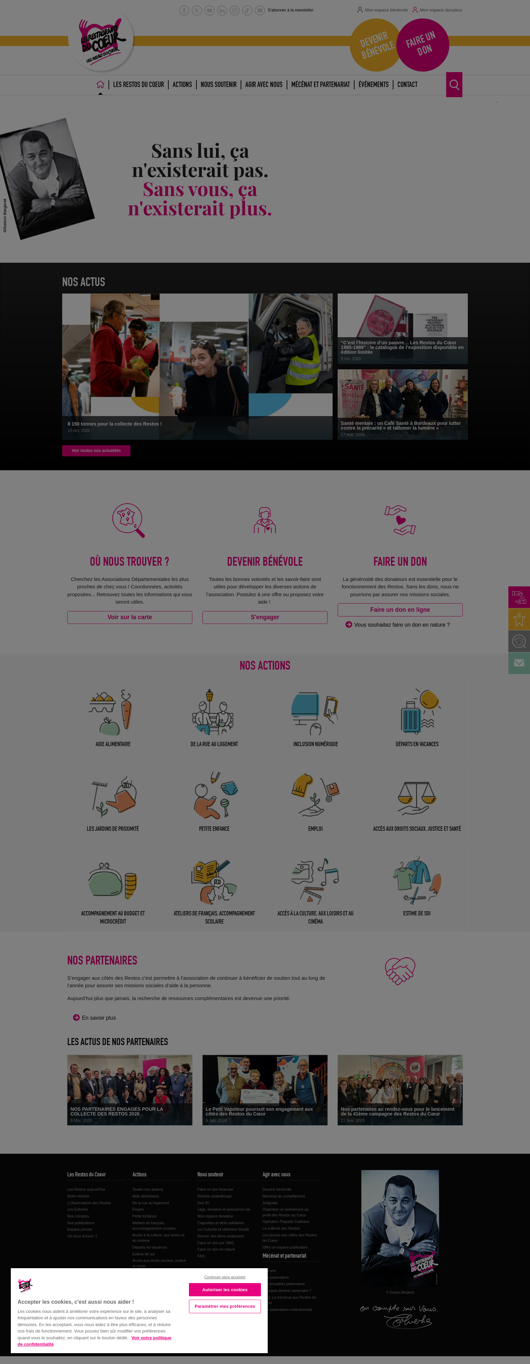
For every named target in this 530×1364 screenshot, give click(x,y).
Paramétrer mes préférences (225, 1306)
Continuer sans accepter (224, 1277)
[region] (139, 1310)
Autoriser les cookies (224, 1289)
